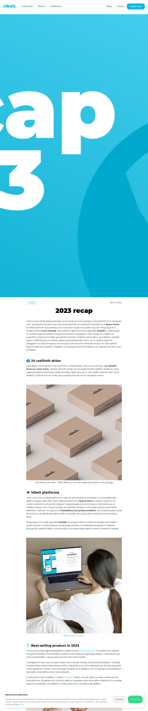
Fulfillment (55, 6)
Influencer (27, 6)
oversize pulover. (87, 650)
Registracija (136, 6)
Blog (109, 6)
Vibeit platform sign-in (74, 635)
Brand (41, 6)
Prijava (120, 6)
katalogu (68, 677)
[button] (119, 699)
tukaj (22, 704)
